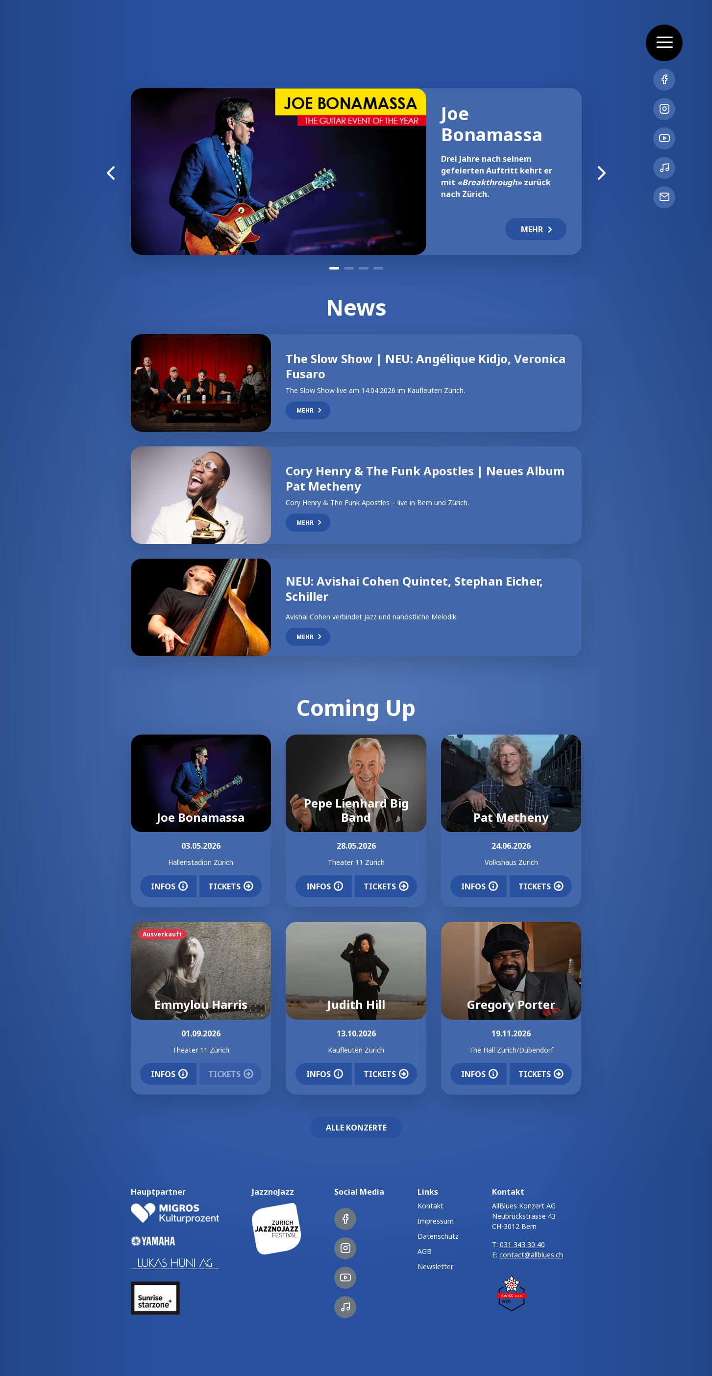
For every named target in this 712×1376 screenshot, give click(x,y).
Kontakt (430, 1205)
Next (601, 171)
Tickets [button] (230, 886)
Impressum (435, 1221)
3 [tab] (363, 268)
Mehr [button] (538, 229)
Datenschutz (438, 1236)
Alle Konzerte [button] (356, 1127)
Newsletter (435, 1266)
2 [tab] (349, 268)
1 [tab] (334, 268)
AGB (424, 1251)
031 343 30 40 (522, 1244)
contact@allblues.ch (531, 1254)
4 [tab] (378, 268)
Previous (111, 171)
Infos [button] (169, 886)
